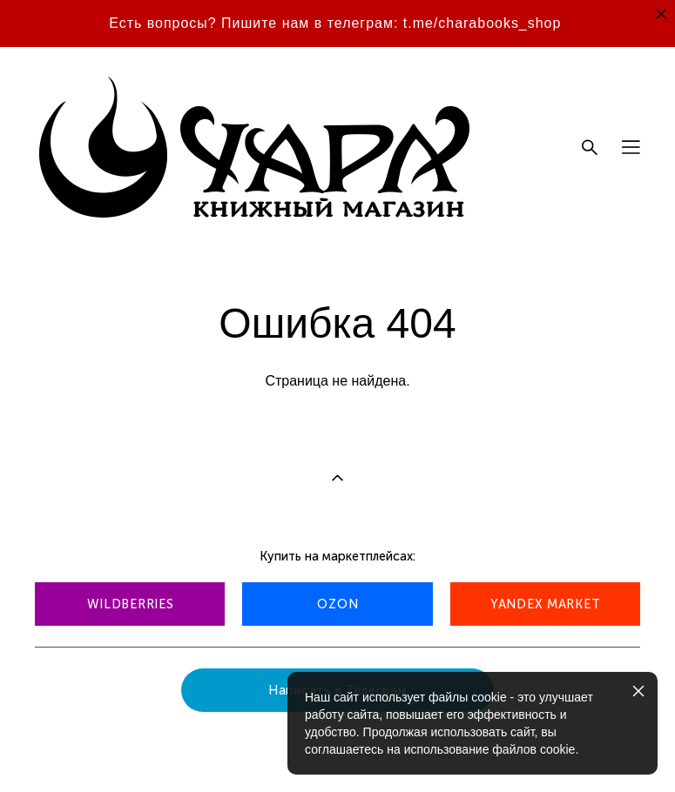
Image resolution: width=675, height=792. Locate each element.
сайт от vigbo (69, 751)
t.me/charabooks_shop (482, 23)
